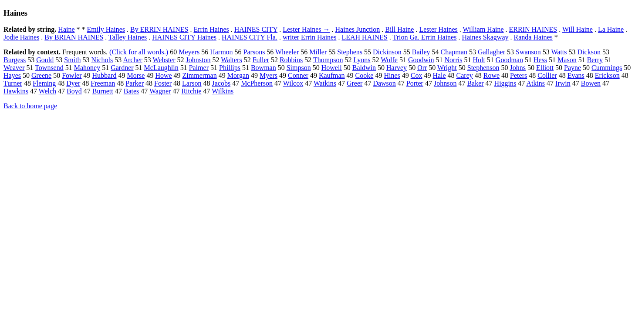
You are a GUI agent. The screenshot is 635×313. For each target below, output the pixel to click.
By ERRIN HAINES (159, 29)
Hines (392, 75)
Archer (132, 59)
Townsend (49, 67)
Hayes (12, 75)
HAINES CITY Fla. (249, 37)
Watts (559, 52)
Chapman (454, 52)
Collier (547, 75)
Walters (231, 59)
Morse (136, 75)
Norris (454, 59)
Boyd (74, 91)
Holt (479, 59)
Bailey (421, 52)
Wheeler (287, 52)
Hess (540, 59)
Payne (572, 67)
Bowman (263, 67)
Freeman (103, 83)
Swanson (528, 52)
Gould (45, 59)
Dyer (73, 83)
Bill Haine (399, 29)
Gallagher (491, 52)
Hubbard (104, 75)
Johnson (445, 83)
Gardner (122, 67)
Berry (595, 59)
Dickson (589, 52)
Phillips (229, 67)
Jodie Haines (21, 37)
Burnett (102, 91)
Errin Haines (211, 29)
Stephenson (483, 67)
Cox (416, 75)
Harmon (221, 52)
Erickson (607, 75)
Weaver (13, 67)
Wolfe (389, 59)
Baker (475, 83)
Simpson (299, 67)
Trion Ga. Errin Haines (424, 37)
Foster (163, 83)
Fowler (71, 75)
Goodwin (421, 59)
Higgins (505, 83)
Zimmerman (199, 75)
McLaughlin (161, 67)
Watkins (325, 83)
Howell (331, 67)
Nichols (102, 59)
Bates (131, 91)
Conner (298, 75)
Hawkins (15, 91)
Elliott (545, 67)
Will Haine (577, 29)
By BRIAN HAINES (73, 37)
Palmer (199, 67)
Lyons (361, 59)
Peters (518, 75)
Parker (134, 83)
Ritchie (191, 91)
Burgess (14, 59)
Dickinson (387, 52)
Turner (12, 83)
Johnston (198, 59)
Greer (354, 83)
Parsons (254, 52)
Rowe (491, 75)
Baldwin (364, 67)
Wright (447, 67)
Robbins (291, 59)
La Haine (611, 29)
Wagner (160, 91)
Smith (72, 59)
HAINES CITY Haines (184, 37)
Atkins (535, 83)
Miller (318, 52)
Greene (41, 75)
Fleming (44, 83)
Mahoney (87, 67)
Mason (567, 59)
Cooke (364, 75)
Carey (464, 75)
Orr (422, 67)
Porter (414, 83)
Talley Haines (127, 37)
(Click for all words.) (138, 52)
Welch (47, 91)
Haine (66, 29)
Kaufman (332, 75)
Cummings (606, 67)
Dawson (384, 83)
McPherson (257, 83)
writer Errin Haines (310, 37)
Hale (439, 75)
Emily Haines (106, 29)
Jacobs (221, 83)
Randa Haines (533, 37)
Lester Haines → (306, 29)
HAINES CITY (255, 29)
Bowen (591, 83)
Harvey (396, 67)
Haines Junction (357, 29)
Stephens (349, 52)
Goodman (509, 59)
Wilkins (222, 91)
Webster (164, 59)
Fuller (261, 59)
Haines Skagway (485, 37)
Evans (575, 75)
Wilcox (293, 83)
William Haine (483, 29)
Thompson (328, 59)
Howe (163, 75)
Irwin (563, 83)
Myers (268, 75)
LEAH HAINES (364, 37)
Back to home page (30, 106)
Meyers (189, 52)
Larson (191, 83)
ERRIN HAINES (533, 29)
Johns (518, 67)
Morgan (238, 75)
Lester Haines (438, 29)
